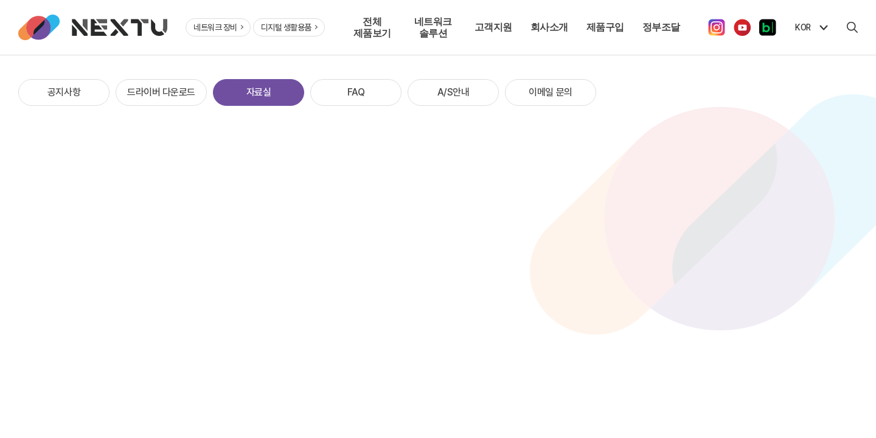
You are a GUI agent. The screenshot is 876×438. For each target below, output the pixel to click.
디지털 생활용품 (289, 27)
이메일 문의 (550, 92)
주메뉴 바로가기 (0, 0)
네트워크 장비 (218, 27)
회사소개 (549, 26)
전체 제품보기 (372, 27)
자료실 (258, 92)
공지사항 (63, 92)
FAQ (356, 92)
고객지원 (493, 26)
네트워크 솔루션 (433, 27)
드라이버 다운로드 (161, 92)
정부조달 (661, 26)
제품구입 (605, 26)
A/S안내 (453, 92)
